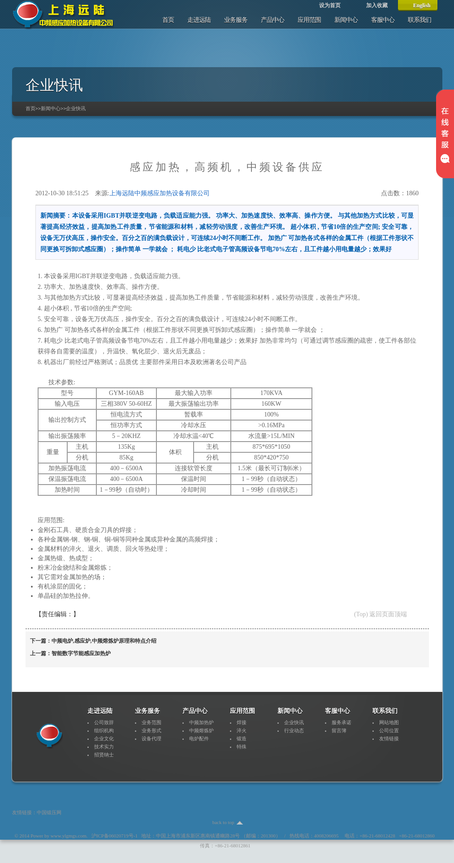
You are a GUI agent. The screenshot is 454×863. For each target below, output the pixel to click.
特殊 (241, 746)
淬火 (241, 730)
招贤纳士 (104, 754)
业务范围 (151, 722)
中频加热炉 (201, 722)
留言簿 (339, 730)
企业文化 (104, 738)
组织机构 (104, 730)
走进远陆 (199, 20)
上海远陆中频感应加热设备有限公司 (159, 193)
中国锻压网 (49, 812)
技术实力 (104, 746)
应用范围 (309, 20)
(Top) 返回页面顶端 (380, 614)
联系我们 (419, 20)
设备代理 (151, 738)
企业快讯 (76, 108)
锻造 (241, 738)
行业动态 (294, 730)
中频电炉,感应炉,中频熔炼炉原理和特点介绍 (104, 641)
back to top (223, 822)
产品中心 (272, 20)
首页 (168, 20)
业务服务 (235, 20)
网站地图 (389, 722)
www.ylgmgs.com (68, 835)
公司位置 (389, 730)
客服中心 (382, 20)
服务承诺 (341, 722)
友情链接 (389, 738)
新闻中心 (346, 20)
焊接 (241, 722)
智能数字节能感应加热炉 (81, 653)
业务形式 (151, 730)
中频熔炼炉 (201, 730)
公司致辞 (104, 722)
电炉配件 (199, 738)
